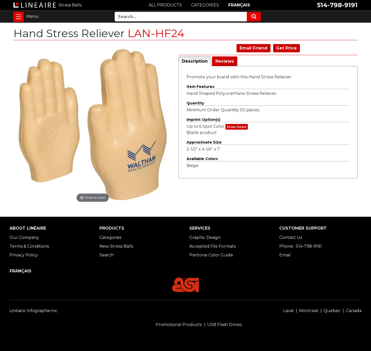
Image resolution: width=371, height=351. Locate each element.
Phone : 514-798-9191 (300, 246)
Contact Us (290, 237)
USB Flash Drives (224, 324)
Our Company (24, 237)
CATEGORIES (205, 5)
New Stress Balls (116, 246)
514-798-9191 (337, 5)
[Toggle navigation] (18, 17)
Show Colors (237, 127)
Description (195, 61)
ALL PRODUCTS (165, 5)
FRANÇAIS (239, 5)
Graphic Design (205, 237)
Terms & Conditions (29, 246)
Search (106, 255)
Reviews (224, 61)
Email (285, 255)
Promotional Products (179, 324)
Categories (110, 237)
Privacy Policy (24, 255)
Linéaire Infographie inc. (34, 310)
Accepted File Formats (212, 246)
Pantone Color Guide (211, 255)
